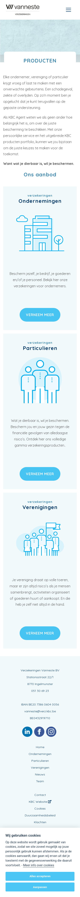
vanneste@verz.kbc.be (40, 711)
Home (40, 747)
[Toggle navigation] (68, 10)
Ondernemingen (40, 754)
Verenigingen (40, 767)
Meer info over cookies (38, 865)
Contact (40, 795)
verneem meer (40, 315)
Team (40, 781)
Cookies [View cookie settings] (40, 808)
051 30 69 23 (40, 691)
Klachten (40, 822)
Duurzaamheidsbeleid (40, 815)
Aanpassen (40, 887)
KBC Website (40, 802)
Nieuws (40, 774)
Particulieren (40, 761)
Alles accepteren (39, 876)
